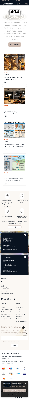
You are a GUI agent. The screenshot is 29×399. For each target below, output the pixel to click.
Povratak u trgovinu (14, 44)
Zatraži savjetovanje (15, 227)
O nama (3, 307)
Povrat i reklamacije (21, 312)
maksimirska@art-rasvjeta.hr (10, 265)
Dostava (18, 309)
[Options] (14, 394)
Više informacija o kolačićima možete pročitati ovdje (14, 386)
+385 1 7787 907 (7, 264)
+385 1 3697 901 (7, 241)
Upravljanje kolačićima (7, 319)
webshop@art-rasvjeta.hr (8, 293)
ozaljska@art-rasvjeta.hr (9, 243)
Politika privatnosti (6, 312)
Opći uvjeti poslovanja (7, 309)
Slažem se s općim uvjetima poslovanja (11, 341)
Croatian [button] (25, 1)
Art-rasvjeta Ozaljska (21, 321)
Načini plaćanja (19, 307)
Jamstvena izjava (20, 314)
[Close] (14, 390)
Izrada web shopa (11, 397)
